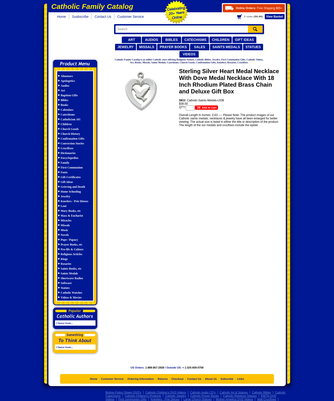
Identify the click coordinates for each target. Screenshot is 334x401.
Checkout (177, 378)
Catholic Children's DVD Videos (165, 392)
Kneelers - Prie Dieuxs (74, 201)
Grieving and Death (73, 186)
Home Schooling (71, 191)
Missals (146, 47)
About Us (211, 378)
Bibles (171, 40)
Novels (65, 235)
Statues (253, 47)
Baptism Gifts (69, 95)
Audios (151, 40)
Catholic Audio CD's (203, 392)
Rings (64, 259)
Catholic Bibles (261, 392)
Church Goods (70, 129)
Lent (64, 206)
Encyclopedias (69, 158)
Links (240, 378)
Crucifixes (67, 148)
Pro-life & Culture (72, 249)
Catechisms (195, 40)
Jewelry (125, 47)
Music (64, 230)
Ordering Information (140, 378)
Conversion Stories (72, 143)
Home (61, 17)
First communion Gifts (132, 399)
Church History (70, 134)
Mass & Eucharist (72, 215)
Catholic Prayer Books (204, 396)
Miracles (66, 220)
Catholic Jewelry (175, 396)
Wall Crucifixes (266, 399)
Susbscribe (80, 17)
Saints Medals (226, 47)
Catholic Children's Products (143, 396)
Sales (199, 47)
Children (220, 40)
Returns (163, 378)
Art (131, 40)
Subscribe (227, 378)
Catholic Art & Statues (234, 392)
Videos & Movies (71, 297)
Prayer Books (173, 47)
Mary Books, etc (71, 211)
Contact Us (103, 17)
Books (64, 105)
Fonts (64, 172)
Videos (189, 54)
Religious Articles (71, 254)
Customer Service (130, 17)
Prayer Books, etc (71, 244)
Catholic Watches (71, 292)
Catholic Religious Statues (240, 396)
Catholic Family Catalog (77, 40)
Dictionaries (68, 153)
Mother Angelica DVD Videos (234, 399)
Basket (274, 16)
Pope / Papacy (69, 239)
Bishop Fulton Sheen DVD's (123, 392)
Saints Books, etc (71, 268)
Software (66, 283)
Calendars (67, 109)
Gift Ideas (244, 40)
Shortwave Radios (72, 278)
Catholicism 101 (71, 119)
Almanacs (67, 76)
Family (65, 162)
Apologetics (68, 81)
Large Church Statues (198, 399)
